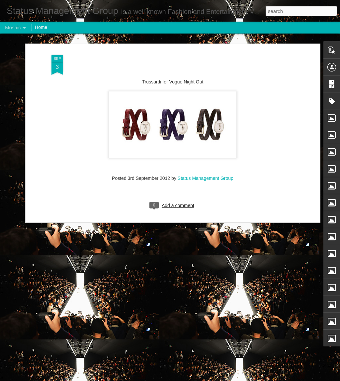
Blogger (191, 377)
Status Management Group (205, 114)
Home (41, 27)
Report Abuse (210, 377)
